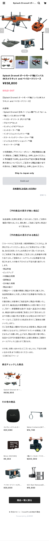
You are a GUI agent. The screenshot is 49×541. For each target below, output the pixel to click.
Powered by (24, 516)
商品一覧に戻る (24, 500)
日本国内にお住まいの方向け (24, 189)
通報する (43, 195)
